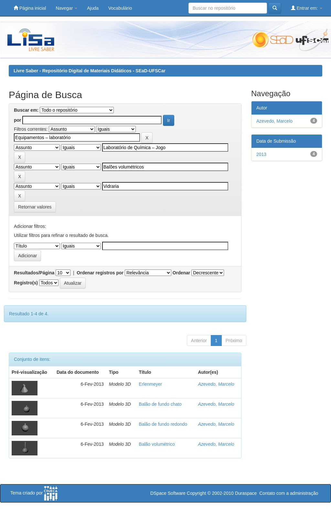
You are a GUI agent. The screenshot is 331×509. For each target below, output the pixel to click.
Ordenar (181, 272)
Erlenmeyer (150, 384)
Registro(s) (26, 282)
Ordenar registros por (100, 272)
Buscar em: (26, 110)
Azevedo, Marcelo (216, 384)
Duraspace (246, 493)
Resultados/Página (34, 272)
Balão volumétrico (157, 444)
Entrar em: (306, 8)
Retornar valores (35, 206)
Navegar (66, 8)
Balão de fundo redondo (163, 424)
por (17, 120)
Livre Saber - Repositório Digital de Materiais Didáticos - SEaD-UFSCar (90, 70)
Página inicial (30, 8)
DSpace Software (168, 493)
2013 (261, 154)
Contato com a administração (288, 493)
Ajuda (93, 8)
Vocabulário (120, 8)
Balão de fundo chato (160, 404)
